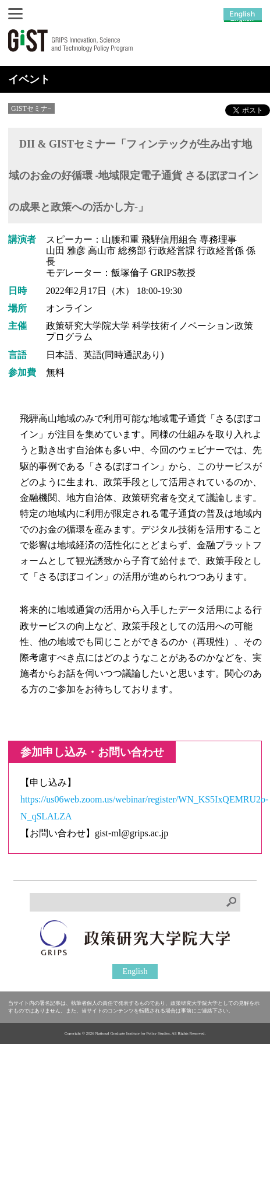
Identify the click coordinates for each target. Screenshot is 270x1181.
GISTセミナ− (31, 108)
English (135, 971)
